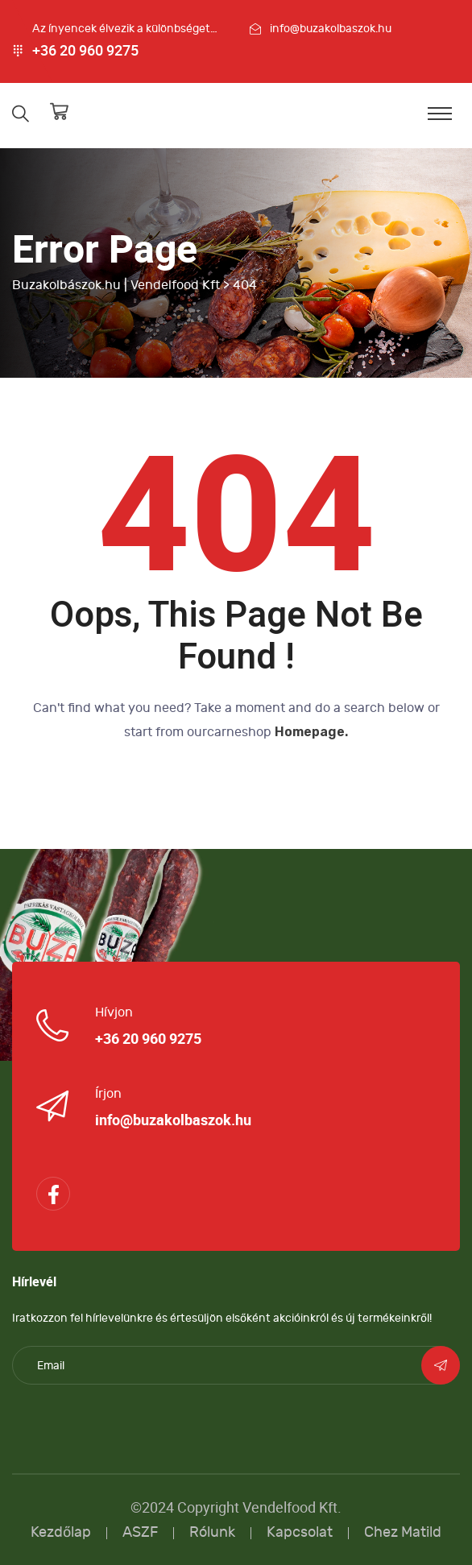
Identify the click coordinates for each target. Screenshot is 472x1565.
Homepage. (311, 731)
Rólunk (212, 1532)
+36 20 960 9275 (85, 50)
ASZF (140, 1532)
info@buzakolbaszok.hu (330, 28)
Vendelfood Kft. (292, 1507)
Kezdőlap (61, 1532)
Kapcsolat (300, 1532)
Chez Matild (402, 1532)
